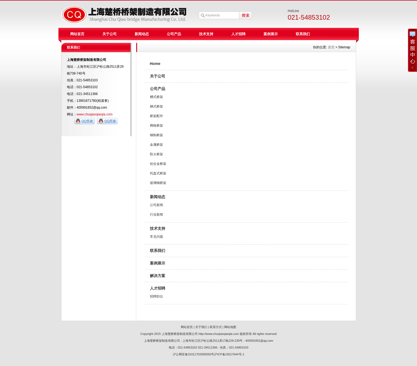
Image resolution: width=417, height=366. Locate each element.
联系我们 (303, 34)
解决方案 (157, 275)
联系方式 (216, 327)
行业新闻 (156, 214)
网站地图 (230, 327)
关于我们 (201, 327)
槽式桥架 (156, 97)
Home (155, 63)
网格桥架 (156, 125)
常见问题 (156, 237)
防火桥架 (156, 154)
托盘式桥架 (158, 173)
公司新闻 (156, 205)
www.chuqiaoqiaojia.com (95, 114)
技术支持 (206, 34)
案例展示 (271, 34)
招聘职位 (156, 296)
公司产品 (174, 34)
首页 (331, 47)
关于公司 (109, 34)
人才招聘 (238, 34)
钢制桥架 (156, 135)
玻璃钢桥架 (158, 183)
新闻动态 (142, 34)
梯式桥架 (156, 106)
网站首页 (77, 34)
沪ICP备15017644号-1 (229, 354)
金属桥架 (156, 145)
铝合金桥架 (158, 164)
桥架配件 (156, 116)
